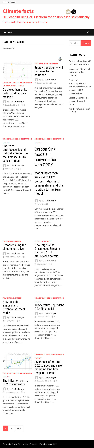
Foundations (8, 241)
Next (19, 428)
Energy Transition (43, 64)
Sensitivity (46, 241)
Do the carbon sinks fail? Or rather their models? (15, 93)
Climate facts (18, 11)
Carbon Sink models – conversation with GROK (79, 101)
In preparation (10, 86)
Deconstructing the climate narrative (14, 246)
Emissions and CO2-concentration (17, 82)
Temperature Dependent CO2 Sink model (49, 307)
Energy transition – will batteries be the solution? (49, 71)
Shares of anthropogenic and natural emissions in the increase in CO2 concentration (15, 153)
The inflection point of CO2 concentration (16, 382)
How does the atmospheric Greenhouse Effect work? (14, 307)
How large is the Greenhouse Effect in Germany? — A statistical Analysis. (47, 250)
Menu (8, 32)
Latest (21, 86)
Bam (55, 444)
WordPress (44, 444)
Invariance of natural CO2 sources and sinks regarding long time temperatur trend (49, 367)
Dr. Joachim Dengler (17, 102)
